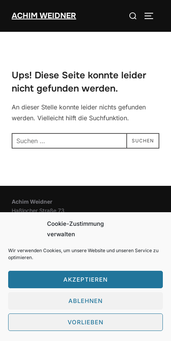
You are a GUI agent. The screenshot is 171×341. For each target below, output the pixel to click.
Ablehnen (85, 301)
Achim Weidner (44, 16)
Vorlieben (85, 322)
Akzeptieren (85, 279)
